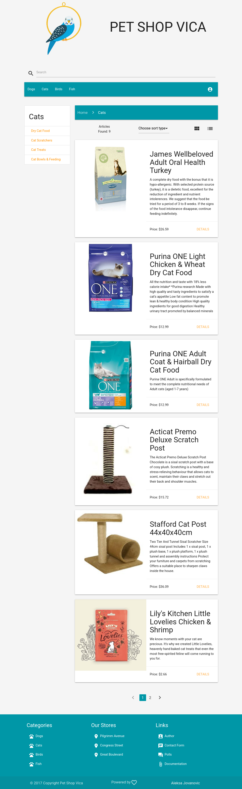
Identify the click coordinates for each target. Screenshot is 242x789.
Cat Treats (38, 150)
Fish (72, 89)
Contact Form (174, 745)
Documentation (176, 764)
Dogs (31, 89)
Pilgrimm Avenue (112, 736)
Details (203, 229)
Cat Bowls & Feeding (46, 159)
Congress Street (111, 745)
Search (41, 72)
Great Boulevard (111, 754)
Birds (58, 89)
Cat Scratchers (41, 140)
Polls (168, 754)
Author (169, 736)
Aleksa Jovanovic (185, 783)
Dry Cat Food (40, 131)
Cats (45, 89)
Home (82, 112)
